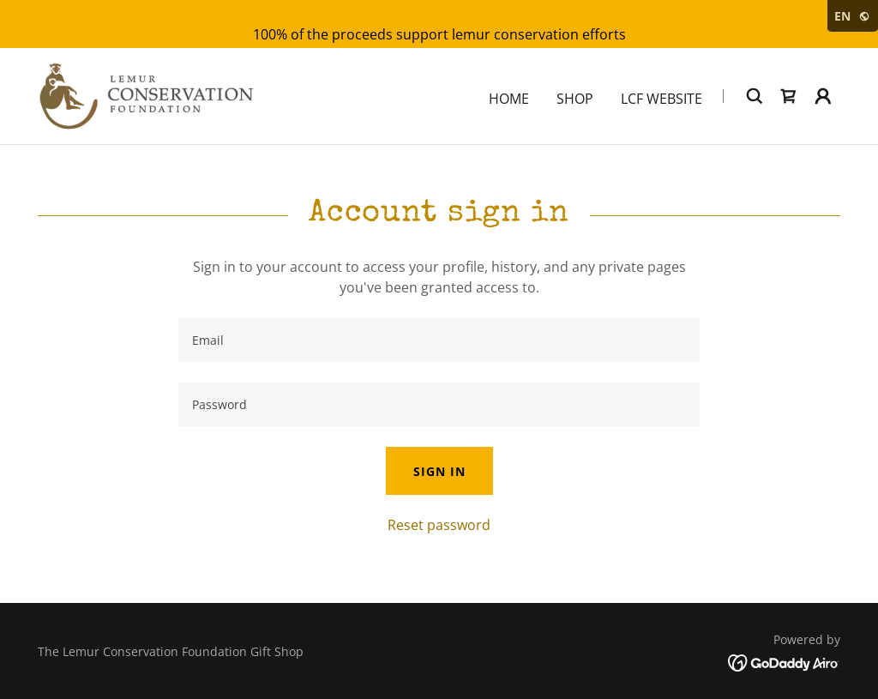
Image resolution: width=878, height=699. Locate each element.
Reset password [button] (439, 524)
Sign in (439, 471)
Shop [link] (574, 98)
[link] (146, 94)
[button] (823, 96)
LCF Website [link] (661, 98)
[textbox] (439, 340)
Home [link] (509, 98)
